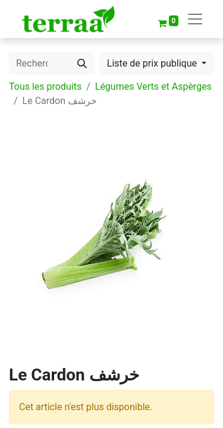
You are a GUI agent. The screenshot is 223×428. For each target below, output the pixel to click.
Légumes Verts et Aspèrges (153, 86)
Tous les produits (45, 86)
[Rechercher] (82, 63)
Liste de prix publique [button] (153, 63)
